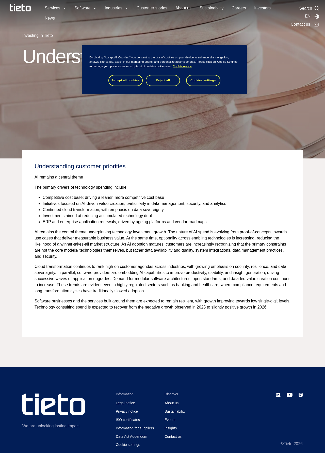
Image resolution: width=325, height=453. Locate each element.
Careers (239, 8)
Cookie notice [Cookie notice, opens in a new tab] (182, 66)
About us (183, 8)
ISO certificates (128, 420)
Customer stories (152, 8)
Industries (113, 8)
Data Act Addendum (131, 436)
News (50, 18)
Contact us (173, 436)
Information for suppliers (135, 428)
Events (170, 420)
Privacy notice (127, 411)
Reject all (163, 80)
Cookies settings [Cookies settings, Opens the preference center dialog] (203, 80)
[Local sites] (312, 16)
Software (82, 8)
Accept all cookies (126, 80)
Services (52, 8)
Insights (171, 428)
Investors (262, 8)
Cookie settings (128, 445)
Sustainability (211, 8)
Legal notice (125, 403)
